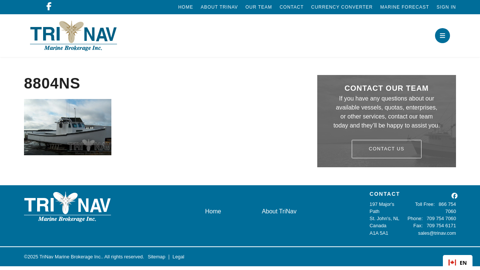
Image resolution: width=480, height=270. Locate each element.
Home (185, 7)
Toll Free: (425, 204)
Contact (292, 7)
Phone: (415, 218)
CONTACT (385, 194)
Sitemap (156, 257)
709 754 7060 (441, 218)
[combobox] (457, 262)
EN (457, 262)
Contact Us (387, 149)
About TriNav (219, 7)
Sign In (446, 7)
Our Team (259, 7)
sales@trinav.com (437, 233)
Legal (178, 257)
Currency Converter (342, 7)
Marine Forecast (404, 7)
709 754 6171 (441, 225)
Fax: (418, 225)
